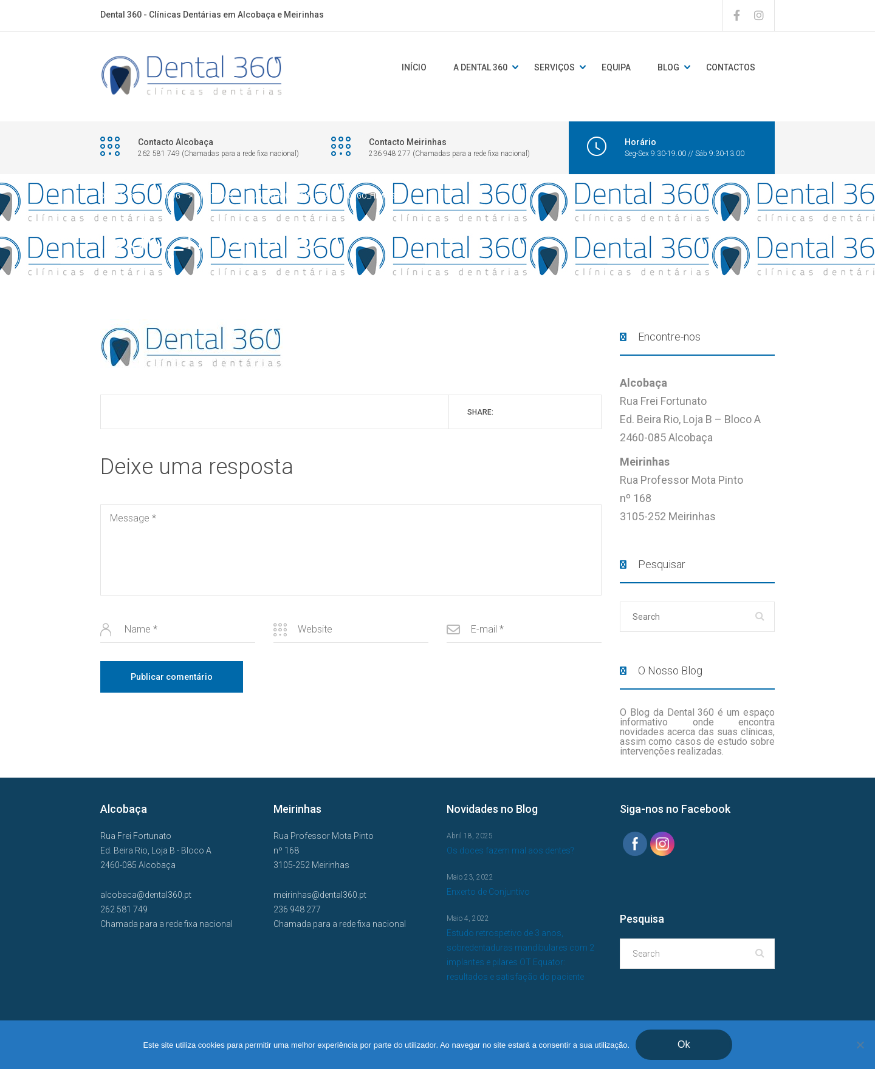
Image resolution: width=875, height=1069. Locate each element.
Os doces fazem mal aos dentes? (510, 850)
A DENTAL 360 (480, 67)
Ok (684, 1044)
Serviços (554, 67)
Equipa (616, 67)
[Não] (860, 1045)
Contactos (730, 67)
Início (414, 67)
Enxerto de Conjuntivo (488, 892)
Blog (668, 67)
